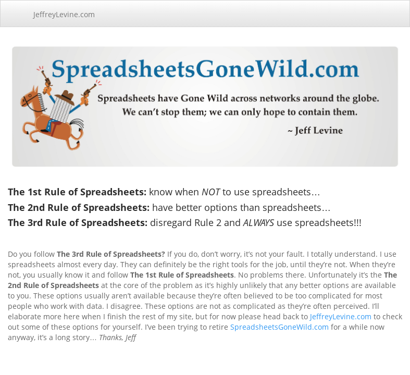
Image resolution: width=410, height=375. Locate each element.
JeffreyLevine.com (64, 14)
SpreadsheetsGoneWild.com (279, 327)
